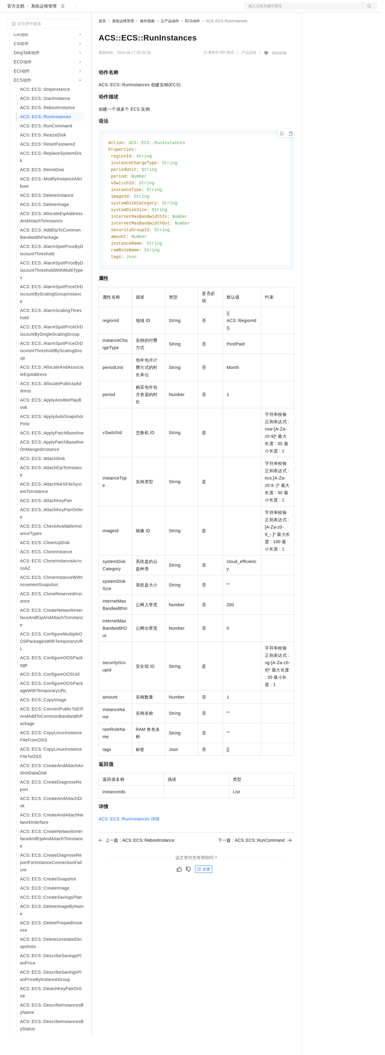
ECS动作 (192, 40)
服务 (179, 9)
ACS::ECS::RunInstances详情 (129, 843)
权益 (117, 9)
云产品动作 (170, 40)
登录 (367, 10)
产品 (79, 9)
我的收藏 (279, 72)
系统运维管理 (44, 25)
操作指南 (147, 40)
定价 (131, 9)
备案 (316, 10)
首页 (102, 40)
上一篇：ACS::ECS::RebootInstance (136, 865)
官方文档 (15, 25)
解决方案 (98, 9)
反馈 (203, 894)
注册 (345, 10)
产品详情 (249, 72)
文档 (303, 10)
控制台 (330, 10)
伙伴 (165, 9)
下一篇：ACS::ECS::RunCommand (255, 865)
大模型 (62, 9)
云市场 (148, 9)
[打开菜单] (9, 9)
